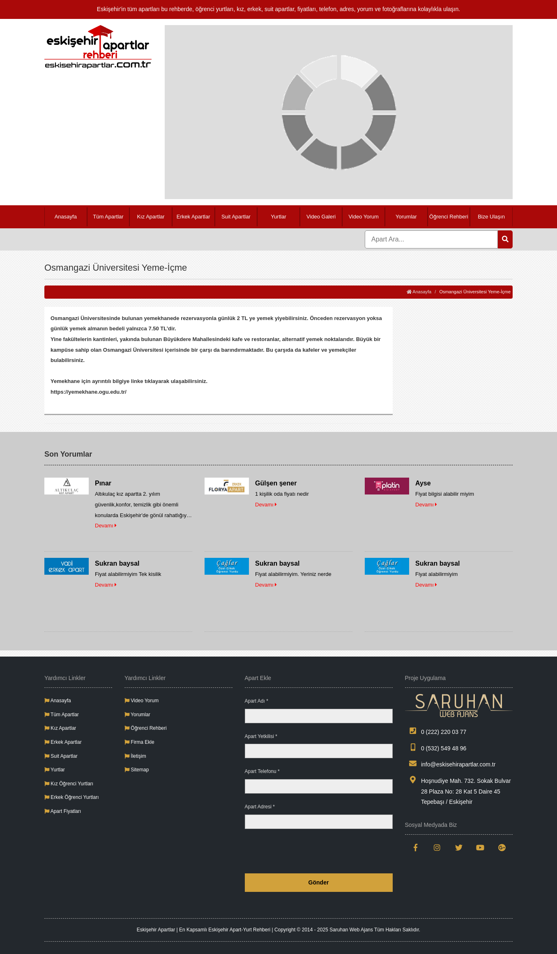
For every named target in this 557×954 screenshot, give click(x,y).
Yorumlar (406, 217)
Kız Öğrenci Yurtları (68, 784)
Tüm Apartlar (108, 217)
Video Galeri (321, 217)
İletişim (135, 756)
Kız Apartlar (150, 217)
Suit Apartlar (236, 217)
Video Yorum (363, 217)
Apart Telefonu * (262, 771)
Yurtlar (278, 217)
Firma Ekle (139, 742)
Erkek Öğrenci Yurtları (71, 797)
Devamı (106, 525)
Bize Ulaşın (491, 217)
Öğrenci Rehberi (448, 217)
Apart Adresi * (260, 807)
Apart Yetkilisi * (261, 736)
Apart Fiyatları (62, 811)
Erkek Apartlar (193, 217)
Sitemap (136, 770)
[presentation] (330, 851)
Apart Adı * (256, 701)
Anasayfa (66, 217)
